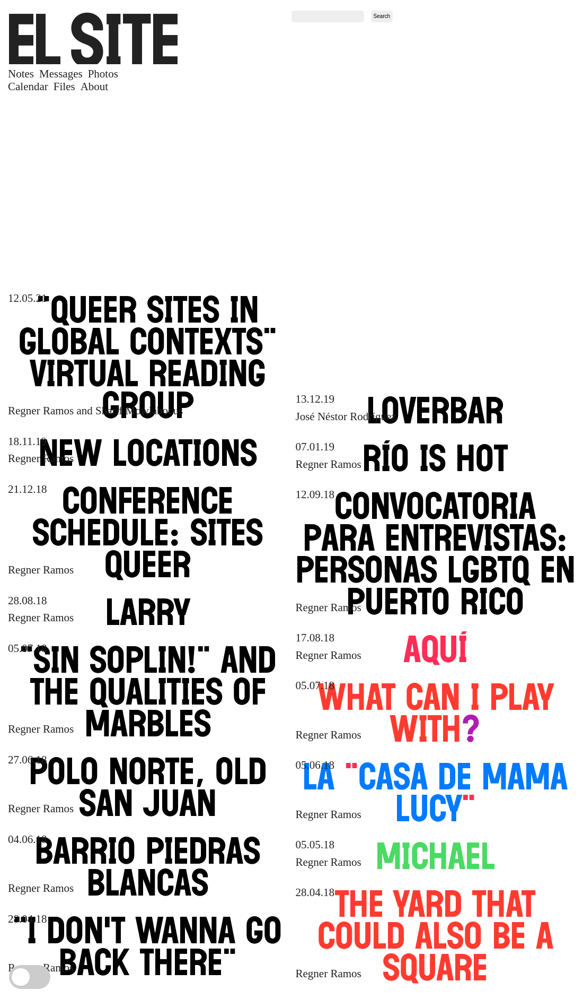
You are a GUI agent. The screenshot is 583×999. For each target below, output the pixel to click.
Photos (103, 74)
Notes (21, 74)
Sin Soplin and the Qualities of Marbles (148, 691)
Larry (147, 611)
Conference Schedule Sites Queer (147, 532)
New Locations (148, 452)
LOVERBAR (435, 410)
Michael (435, 855)
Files (64, 87)
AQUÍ (435, 649)
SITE (93, 39)
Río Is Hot (435, 458)
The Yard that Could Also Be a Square (435, 935)
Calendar (28, 87)
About (95, 87)
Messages (61, 74)
